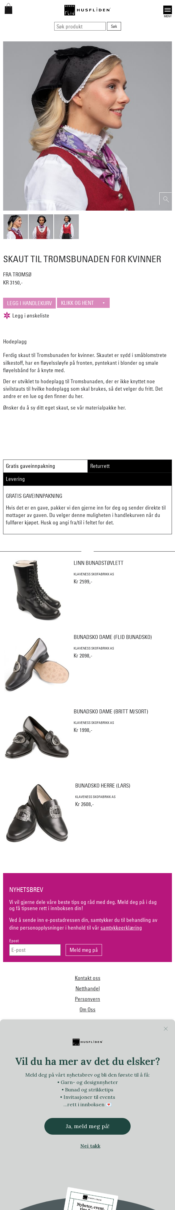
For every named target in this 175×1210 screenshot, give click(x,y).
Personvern (87, 999)
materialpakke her (105, 407)
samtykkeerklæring (121, 927)
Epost (14, 941)
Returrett (100, 466)
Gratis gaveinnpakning (30, 466)
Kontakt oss (87, 978)
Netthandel (87, 988)
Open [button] (167, 10)
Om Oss (87, 1009)
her (78, 396)
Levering (15, 479)
